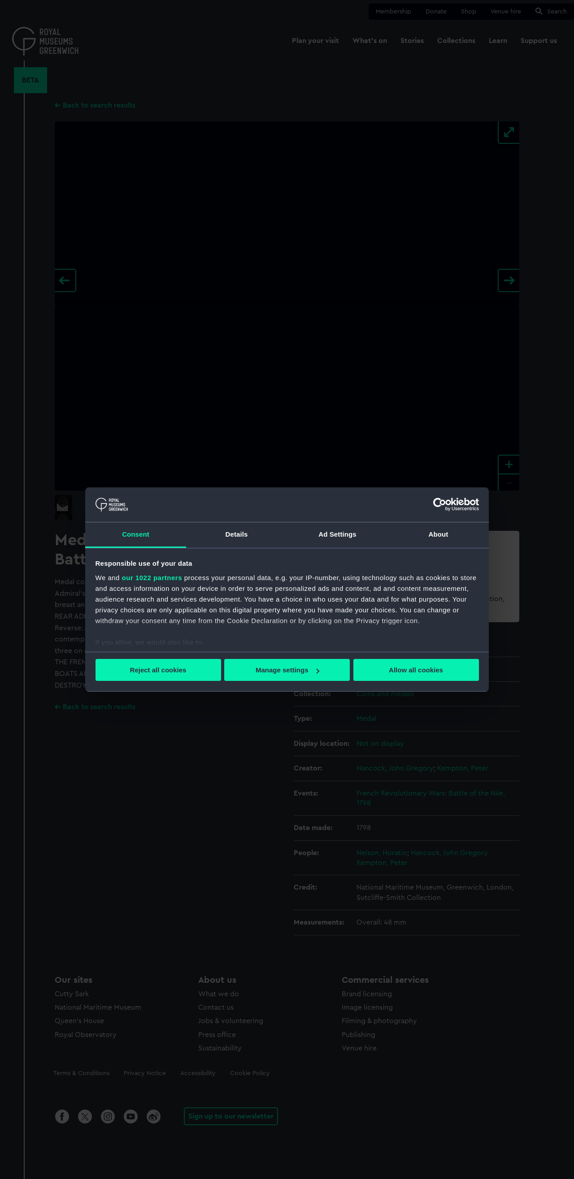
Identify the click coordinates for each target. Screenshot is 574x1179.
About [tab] (438, 534)
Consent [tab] (135, 534)
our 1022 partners (152, 577)
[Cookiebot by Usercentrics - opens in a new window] (439, 504)
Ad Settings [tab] (337, 534)
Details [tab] (237, 534)
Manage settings (287, 670)
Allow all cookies (416, 670)
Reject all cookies (158, 670)
